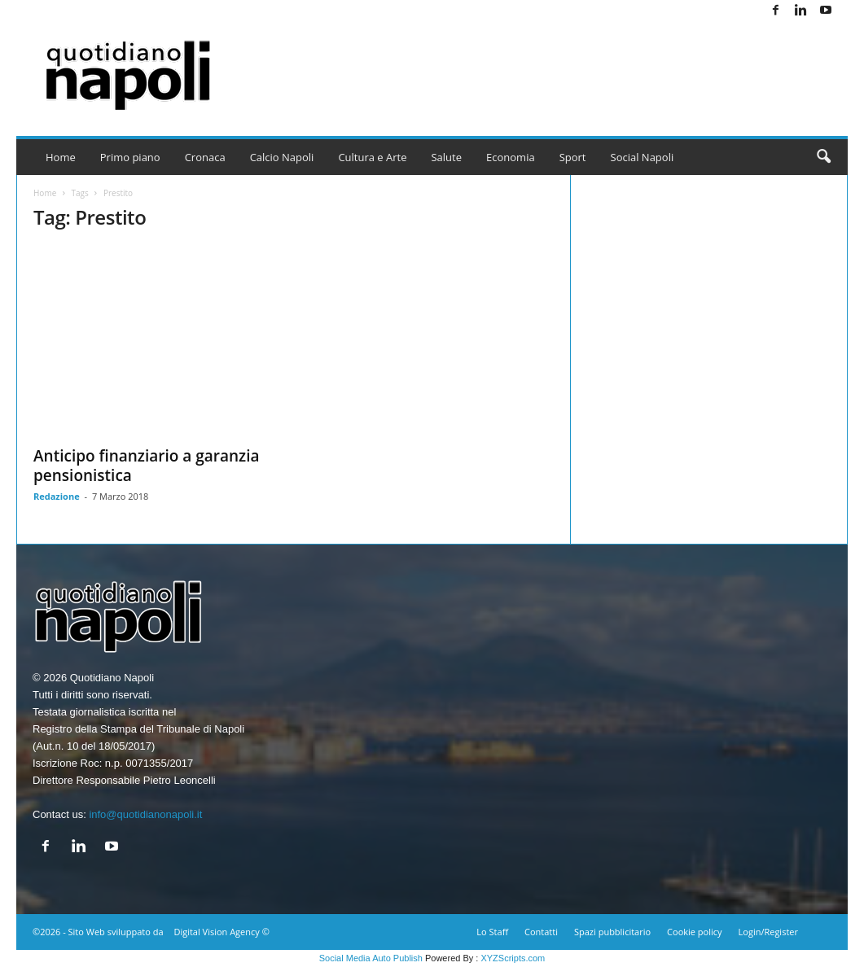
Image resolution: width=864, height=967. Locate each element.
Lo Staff (492, 931)
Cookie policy (694, 931)
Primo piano (130, 157)
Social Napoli (642, 157)
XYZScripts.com (512, 958)
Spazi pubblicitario (612, 931)
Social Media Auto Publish (371, 958)
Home (61, 157)
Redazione (56, 496)
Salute (446, 157)
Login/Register (768, 931)
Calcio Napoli (282, 157)
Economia (510, 157)
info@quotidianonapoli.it (145, 814)
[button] (823, 157)
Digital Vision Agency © (221, 931)
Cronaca (205, 157)
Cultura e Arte (372, 157)
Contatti (541, 931)
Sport (572, 157)
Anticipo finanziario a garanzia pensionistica (146, 465)
